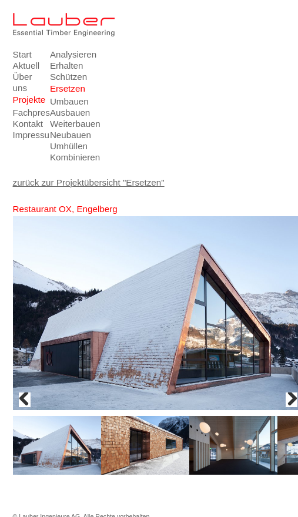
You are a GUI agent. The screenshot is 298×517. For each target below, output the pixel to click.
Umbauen (65, 101)
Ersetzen (65, 88)
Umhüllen (65, 146)
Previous (25, 399)
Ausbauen (65, 113)
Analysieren (65, 54)
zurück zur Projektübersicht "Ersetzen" (89, 182)
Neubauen (65, 135)
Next (291, 399)
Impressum (28, 135)
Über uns (22, 82)
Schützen (65, 77)
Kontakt (28, 124)
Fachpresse (28, 113)
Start (22, 54)
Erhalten (65, 65)
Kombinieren (65, 157)
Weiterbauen (65, 124)
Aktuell (26, 65)
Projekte (28, 100)
